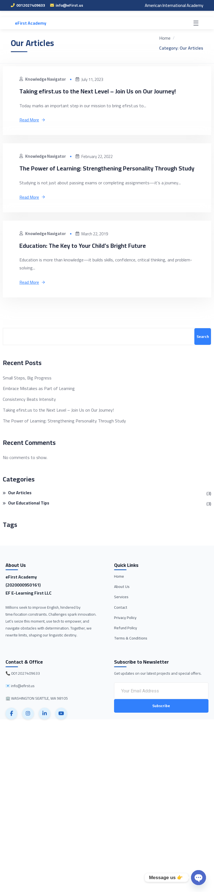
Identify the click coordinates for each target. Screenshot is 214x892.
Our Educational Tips (28, 514)
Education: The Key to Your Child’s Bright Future (88, 255)
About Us (122, 597)
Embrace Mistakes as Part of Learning (39, 399)
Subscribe (161, 716)
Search (203, 347)
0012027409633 (28, 5)
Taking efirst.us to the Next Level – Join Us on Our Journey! (104, 91)
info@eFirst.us (66, 5)
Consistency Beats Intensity (29, 410)
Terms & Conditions (130, 649)
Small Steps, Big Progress (27, 388)
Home (119, 587)
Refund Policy (125, 638)
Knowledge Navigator (43, 79)
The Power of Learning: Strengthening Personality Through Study (106, 173)
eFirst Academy (30, 23)
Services (121, 607)
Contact (120, 618)
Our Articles (20, 504)
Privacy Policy (125, 628)
